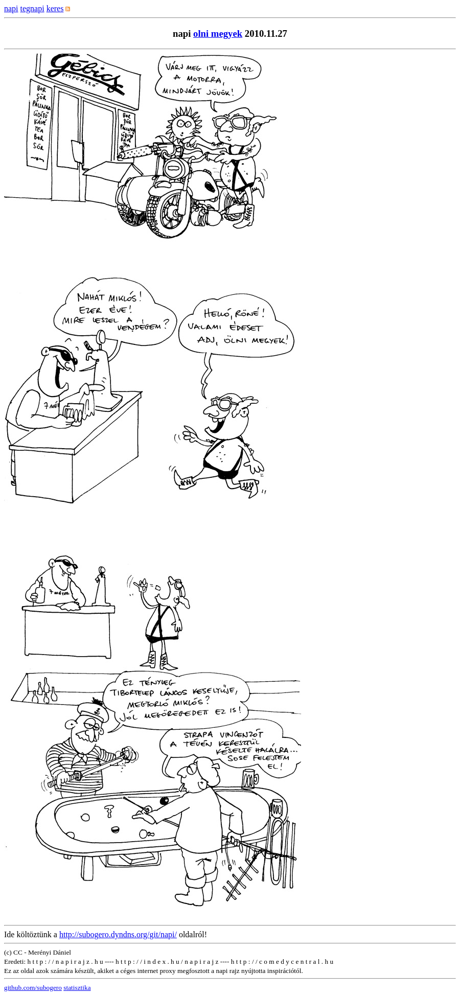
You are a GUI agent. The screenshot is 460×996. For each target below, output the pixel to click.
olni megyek (217, 33)
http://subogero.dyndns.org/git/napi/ (118, 934)
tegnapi (32, 8)
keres (55, 8)
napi (11, 8)
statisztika (76, 987)
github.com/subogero (33, 987)
